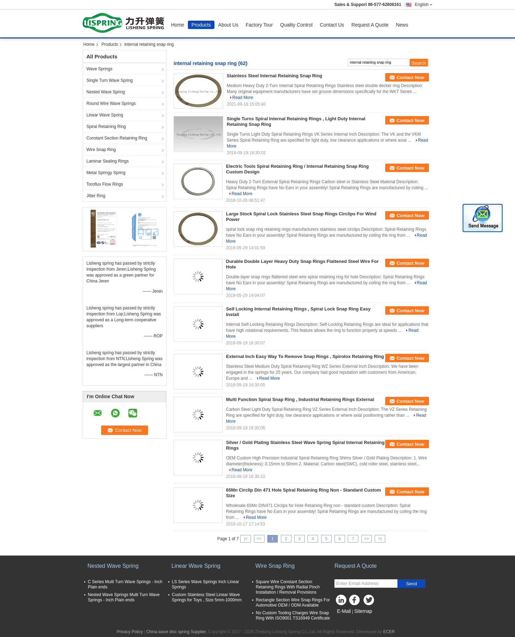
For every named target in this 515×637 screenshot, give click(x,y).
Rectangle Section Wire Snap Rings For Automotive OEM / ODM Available (293, 602)
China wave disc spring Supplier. (177, 631)
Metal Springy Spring (105, 172)
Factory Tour (259, 25)
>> (366, 538)
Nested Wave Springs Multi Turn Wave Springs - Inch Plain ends (124, 597)
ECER (389, 631)
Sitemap (363, 611)
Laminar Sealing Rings (107, 161)
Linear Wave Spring (104, 115)
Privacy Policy (130, 631)
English (423, 4)
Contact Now (410, 77)
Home (177, 25)
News (402, 25)
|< (245, 538)
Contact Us (332, 25)
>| (380, 538)
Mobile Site (346, 619)
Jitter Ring (95, 195)
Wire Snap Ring (101, 149)
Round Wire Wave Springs (111, 103)
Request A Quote (370, 25)
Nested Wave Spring (105, 92)
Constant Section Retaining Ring (116, 138)
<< (259, 538)
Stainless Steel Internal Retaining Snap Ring (274, 75)
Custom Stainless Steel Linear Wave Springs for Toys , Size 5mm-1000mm (207, 597)
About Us (228, 25)
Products (201, 25)
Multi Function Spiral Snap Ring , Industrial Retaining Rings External (300, 399)
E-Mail (344, 611)
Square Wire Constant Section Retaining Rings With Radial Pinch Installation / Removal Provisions (288, 587)
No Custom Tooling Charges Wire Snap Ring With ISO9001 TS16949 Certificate (293, 615)
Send (411, 583)
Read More (242, 97)
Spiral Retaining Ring (106, 126)
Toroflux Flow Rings (104, 184)
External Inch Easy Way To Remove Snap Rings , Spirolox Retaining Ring (305, 356)
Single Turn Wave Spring (109, 80)
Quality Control (296, 25)
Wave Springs (99, 68)
